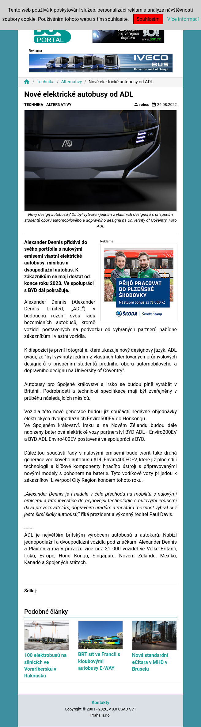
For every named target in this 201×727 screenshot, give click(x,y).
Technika (46, 81)
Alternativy (71, 81)
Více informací (183, 19)
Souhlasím (148, 19)
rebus (142, 104)
